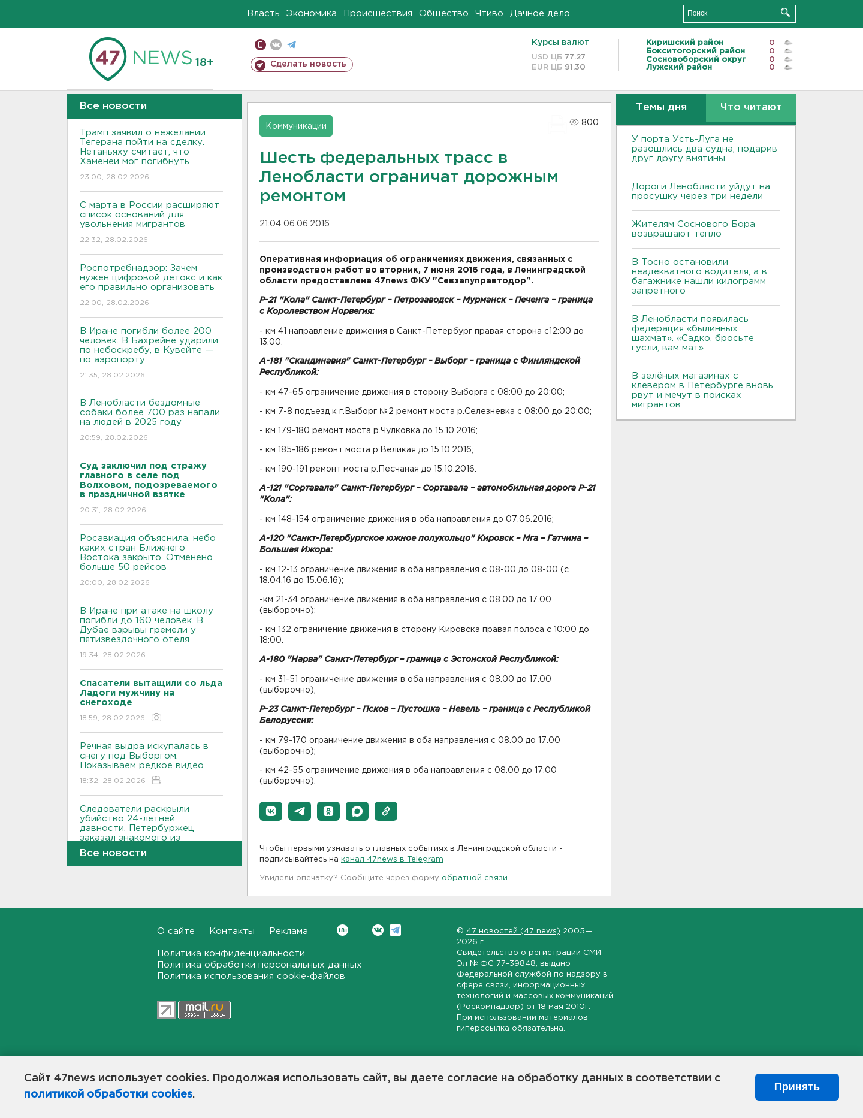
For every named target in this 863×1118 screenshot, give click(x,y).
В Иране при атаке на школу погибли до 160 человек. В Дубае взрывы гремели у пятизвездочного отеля (151, 633)
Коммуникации (296, 126)
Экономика (311, 13)
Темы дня (661, 107)
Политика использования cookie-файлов (251, 976)
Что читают (751, 107)
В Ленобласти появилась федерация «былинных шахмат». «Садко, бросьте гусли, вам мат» (693, 333)
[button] (270, 811)
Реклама (288, 931)
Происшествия (377, 13)
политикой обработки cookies (108, 1094)
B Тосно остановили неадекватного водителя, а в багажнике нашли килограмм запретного (699, 276)
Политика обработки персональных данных (259, 965)
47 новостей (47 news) (513, 931)
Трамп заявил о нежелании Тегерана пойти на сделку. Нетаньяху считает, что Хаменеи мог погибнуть (151, 155)
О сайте (176, 931)
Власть (263, 13)
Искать (785, 12)
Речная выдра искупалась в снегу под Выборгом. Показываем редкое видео (151, 764)
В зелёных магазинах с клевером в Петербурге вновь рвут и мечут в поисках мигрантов (702, 390)
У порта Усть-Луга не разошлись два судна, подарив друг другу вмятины (704, 148)
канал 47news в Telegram (392, 859)
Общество (444, 13)
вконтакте (276, 44)
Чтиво (489, 13)
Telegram (395, 930)
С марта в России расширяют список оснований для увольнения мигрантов (151, 223)
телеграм (291, 44)
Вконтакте (342, 930)
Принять (797, 1087)
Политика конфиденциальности (231, 953)
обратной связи (475, 878)
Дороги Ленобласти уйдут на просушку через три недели (701, 191)
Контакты (232, 931)
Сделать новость (308, 64)
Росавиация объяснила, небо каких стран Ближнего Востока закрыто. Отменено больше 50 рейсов (151, 561)
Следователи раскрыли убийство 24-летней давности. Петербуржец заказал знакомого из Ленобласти (151, 836)
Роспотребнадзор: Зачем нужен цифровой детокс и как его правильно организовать (151, 286)
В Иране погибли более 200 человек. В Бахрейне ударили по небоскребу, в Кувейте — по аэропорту (151, 353)
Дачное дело (540, 13)
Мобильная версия (260, 44)
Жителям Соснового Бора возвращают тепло (693, 229)
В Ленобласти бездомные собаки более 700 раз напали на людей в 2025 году (151, 421)
